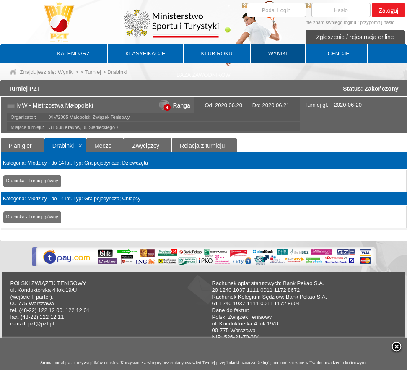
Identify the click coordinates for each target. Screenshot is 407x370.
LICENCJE (336, 53)
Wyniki (66, 72)
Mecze (102, 145)
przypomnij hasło (377, 22)
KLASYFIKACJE (145, 53)
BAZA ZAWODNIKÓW (203, 75)
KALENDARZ (73, 53)
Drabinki (63, 145)
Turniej (93, 72)
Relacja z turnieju (202, 145)
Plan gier (20, 145)
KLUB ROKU (217, 53)
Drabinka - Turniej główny (32, 180)
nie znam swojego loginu (331, 22)
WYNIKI (278, 53)
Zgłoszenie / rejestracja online (355, 37)
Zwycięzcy (145, 145)
